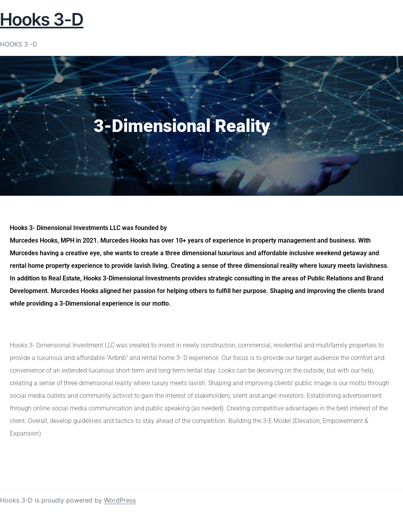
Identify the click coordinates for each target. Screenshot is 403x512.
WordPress (120, 500)
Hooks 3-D (41, 19)
